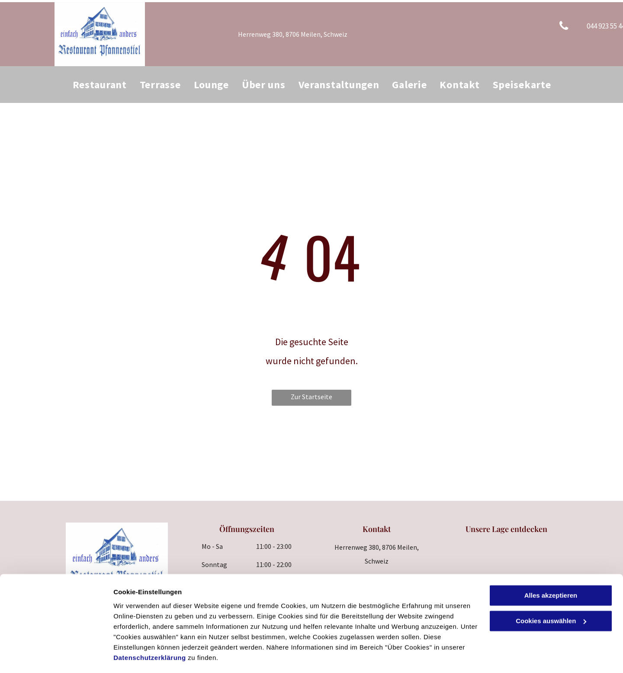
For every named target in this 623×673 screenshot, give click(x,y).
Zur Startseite (311, 396)
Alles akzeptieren (551, 570)
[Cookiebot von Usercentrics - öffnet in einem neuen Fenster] (56, 656)
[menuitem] (99, 84)
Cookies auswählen (143, 656)
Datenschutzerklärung (149, 632)
